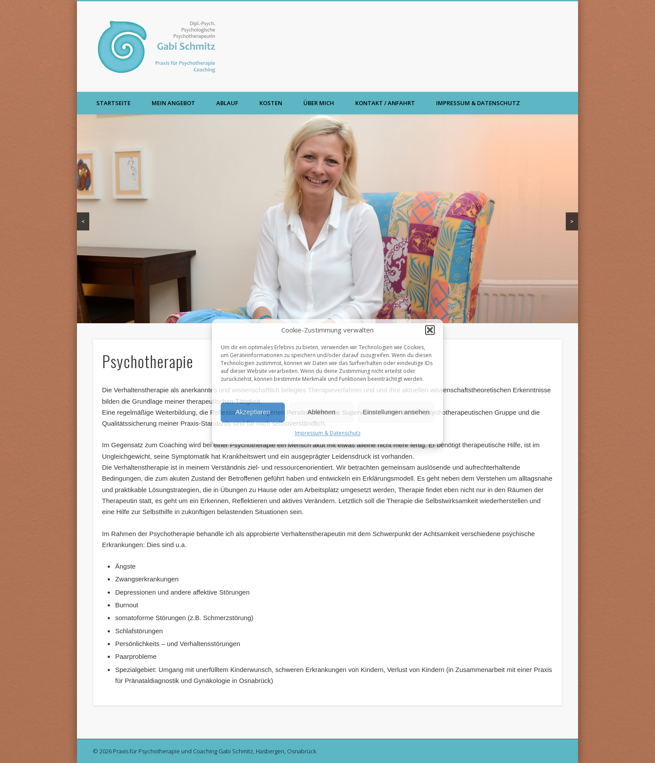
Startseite (113, 103)
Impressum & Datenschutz (327, 433)
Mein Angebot (173, 103)
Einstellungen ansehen (396, 412)
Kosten (270, 103)
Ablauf (227, 103)
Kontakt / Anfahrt (385, 103)
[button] (430, 329)
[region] (327, 218)
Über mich (318, 103)
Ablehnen (321, 412)
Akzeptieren (252, 412)
